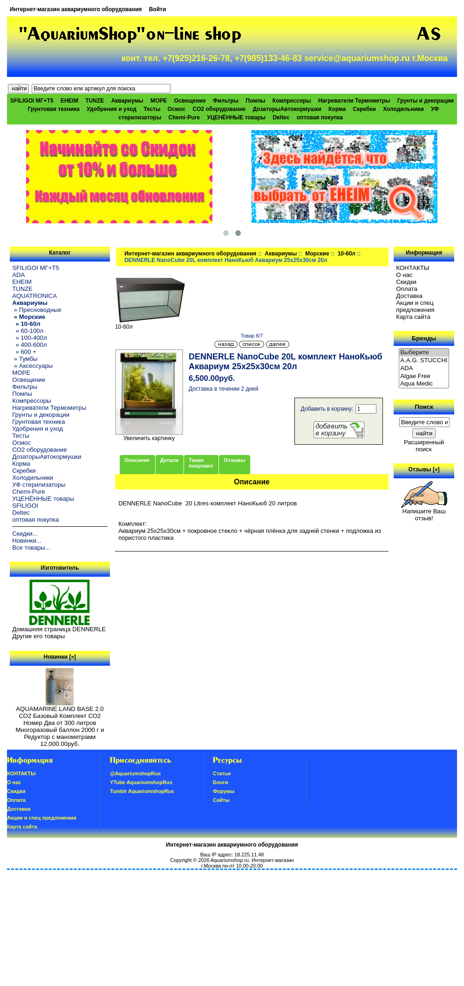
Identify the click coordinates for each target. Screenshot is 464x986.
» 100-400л (29, 337)
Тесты (151, 109)
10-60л (346, 253)
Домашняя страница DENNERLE (59, 629)
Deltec (281, 117)
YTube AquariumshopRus (141, 782)
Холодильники (403, 109)
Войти (157, 9)
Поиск (424, 406)
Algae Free (424, 376)
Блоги (220, 782)
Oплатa (406, 288)
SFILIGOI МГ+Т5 (31, 100)
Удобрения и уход (111, 109)
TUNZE (94, 100)
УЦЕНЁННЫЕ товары (236, 117)
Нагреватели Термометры (354, 100)
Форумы (223, 791)
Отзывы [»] (424, 469)
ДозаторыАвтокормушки (287, 109)
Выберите (424, 353)
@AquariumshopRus (135, 773)
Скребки (364, 109)
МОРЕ (158, 100)
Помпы (255, 100)
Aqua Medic (424, 384)
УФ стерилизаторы (38, 484)
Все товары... (31, 547)
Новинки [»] (60, 657)
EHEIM (69, 100)
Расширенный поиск (424, 446)
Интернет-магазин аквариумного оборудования (76, 9)
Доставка (409, 295)
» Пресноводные (36, 309)
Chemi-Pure (184, 117)
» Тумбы (24, 358)
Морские (317, 253)
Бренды (424, 338)
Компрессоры (292, 100)
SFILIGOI (25, 505)
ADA (18, 274)
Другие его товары (38, 636)
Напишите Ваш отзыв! (424, 512)
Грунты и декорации (425, 100)
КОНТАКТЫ (412, 267)
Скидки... (24, 533)
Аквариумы (281, 253)
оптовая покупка (320, 117)
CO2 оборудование (219, 109)
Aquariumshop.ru (230, 860)
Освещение (190, 100)
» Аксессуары (32, 365)
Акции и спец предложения (415, 306)
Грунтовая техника (54, 109)
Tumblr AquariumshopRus (142, 791)
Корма (337, 109)
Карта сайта (413, 316)
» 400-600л (29, 344)
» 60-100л (27, 330)
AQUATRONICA (34, 295)
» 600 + (24, 351)
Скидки (406, 281)
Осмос (177, 109)
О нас (404, 274)
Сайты (221, 800)
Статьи (222, 773)
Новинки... (26, 540)
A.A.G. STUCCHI (424, 361)
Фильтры (226, 100)
